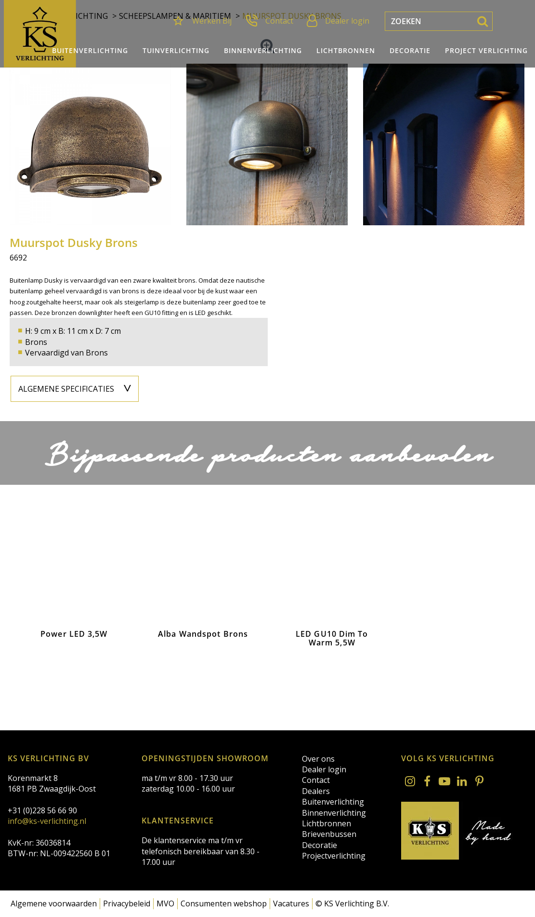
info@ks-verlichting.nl (47, 821)
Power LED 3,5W (73, 635)
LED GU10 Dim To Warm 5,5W (332, 639)
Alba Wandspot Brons (203, 635)
